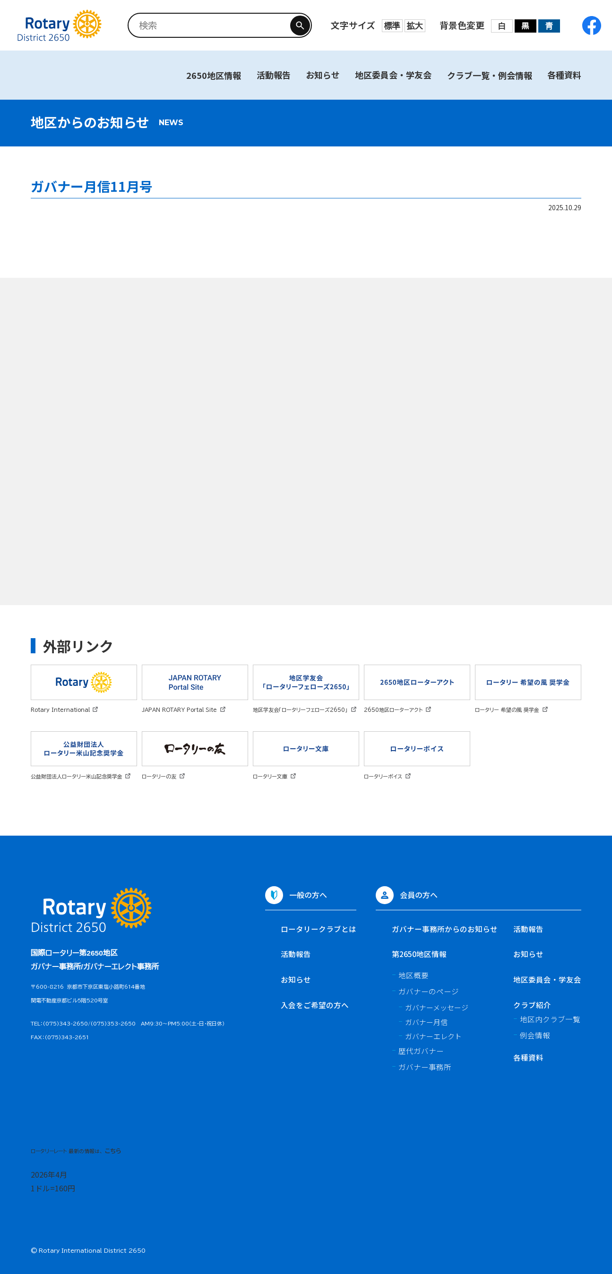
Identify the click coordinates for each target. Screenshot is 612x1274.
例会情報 (535, 1035)
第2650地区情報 (419, 954)
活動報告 (274, 74)
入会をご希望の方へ (315, 1005)
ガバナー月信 (426, 1022)
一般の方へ (308, 894)
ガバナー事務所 (424, 1066)
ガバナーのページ (428, 991)
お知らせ (323, 74)
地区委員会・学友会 (393, 74)
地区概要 (413, 975)
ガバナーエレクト (433, 1036)
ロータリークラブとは (318, 928)
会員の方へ (419, 894)
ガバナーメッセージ (436, 1007)
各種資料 (564, 74)
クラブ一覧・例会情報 (489, 75)
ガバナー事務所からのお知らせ (445, 928)
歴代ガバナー (421, 1050)
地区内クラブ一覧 (550, 1019)
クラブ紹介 (532, 1005)
